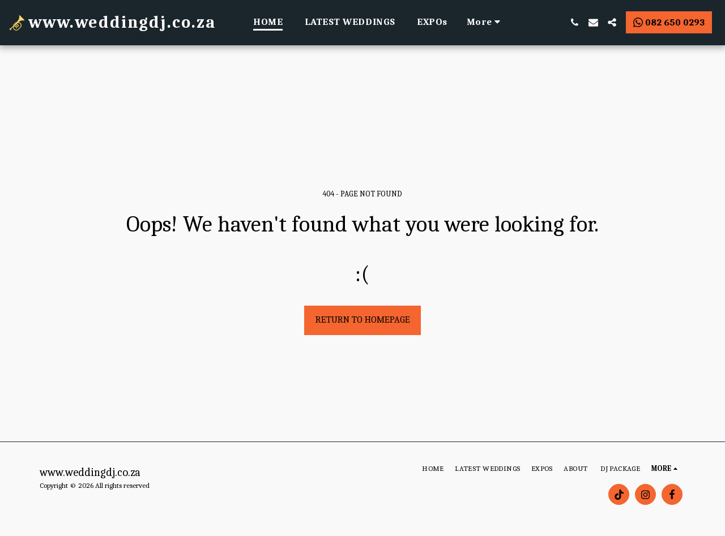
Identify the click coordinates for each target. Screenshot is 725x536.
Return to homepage (362, 319)
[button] (574, 22)
